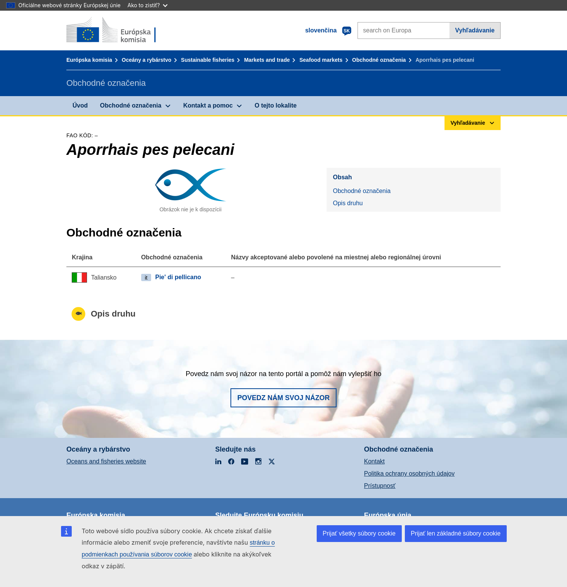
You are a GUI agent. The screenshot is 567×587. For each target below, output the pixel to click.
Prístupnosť (379, 485)
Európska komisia (89, 60)
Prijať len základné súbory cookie (456, 533)
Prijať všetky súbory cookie (359, 533)
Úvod (80, 105)
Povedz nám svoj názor (283, 398)
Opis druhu (347, 203)
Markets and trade (267, 60)
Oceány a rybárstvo (146, 60)
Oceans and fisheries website (106, 461)
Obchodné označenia (379, 60)
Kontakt (374, 461)
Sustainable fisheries (207, 60)
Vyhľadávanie (475, 30)
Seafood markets (321, 60)
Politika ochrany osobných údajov (409, 473)
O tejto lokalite (275, 105)
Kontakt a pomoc (208, 105)
